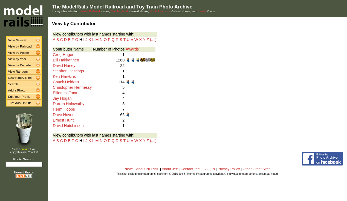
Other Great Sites (256, 169)
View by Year (17, 59)
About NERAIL (147, 169)
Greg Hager (63, 54)
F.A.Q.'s (209, 169)
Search (13, 84)
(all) (153, 39)
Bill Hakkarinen (66, 60)
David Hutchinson (68, 125)
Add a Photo (16, 90)
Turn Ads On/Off (19, 103)
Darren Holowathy (68, 104)
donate (25, 148)
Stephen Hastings (68, 71)
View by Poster (18, 52)
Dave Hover (63, 115)
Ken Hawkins (64, 76)
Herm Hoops (64, 109)
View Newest (17, 40)
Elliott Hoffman (65, 93)
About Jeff (170, 169)
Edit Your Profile (19, 96)
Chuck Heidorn (66, 82)
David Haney (64, 65)
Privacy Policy (229, 169)
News (129, 169)
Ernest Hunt (63, 120)
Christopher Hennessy (72, 87)
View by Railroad (20, 46)
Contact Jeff (190, 169)
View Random (18, 71)
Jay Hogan (62, 98)
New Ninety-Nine (20, 77)
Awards (132, 49)
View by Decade (19, 65)
